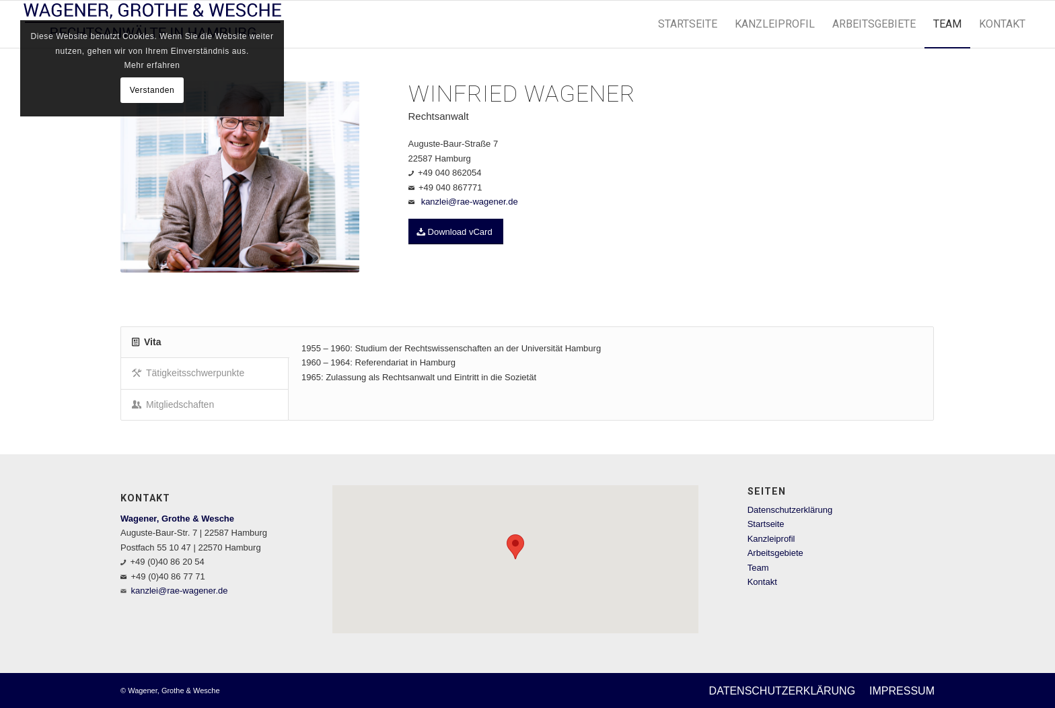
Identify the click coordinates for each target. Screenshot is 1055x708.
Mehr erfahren (152, 65)
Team (758, 568)
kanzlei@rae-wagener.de (469, 202)
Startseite (766, 524)
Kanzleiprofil (771, 539)
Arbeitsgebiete (775, 553)
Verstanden (152, 90)
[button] (515, 546)
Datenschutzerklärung (790, 510)
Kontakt (762, 582)
